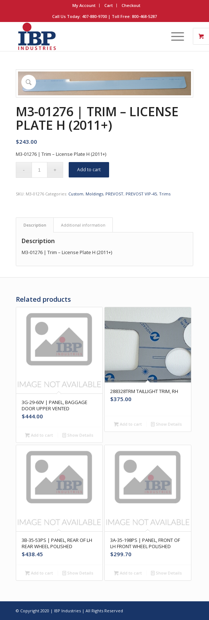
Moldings (94, 194)
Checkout (131, 5)
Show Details (77, 435)
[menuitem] (84, 5)
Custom (75, 194)
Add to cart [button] (39, 435)
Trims (164, 194)
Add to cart (89, 169)
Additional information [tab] (83, 225)
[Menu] (174, 36)
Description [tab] (35, 225)
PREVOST (114, 194)
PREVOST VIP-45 (141, 194)
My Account (84, 5)
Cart (108, 5)
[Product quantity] (39, 170)
